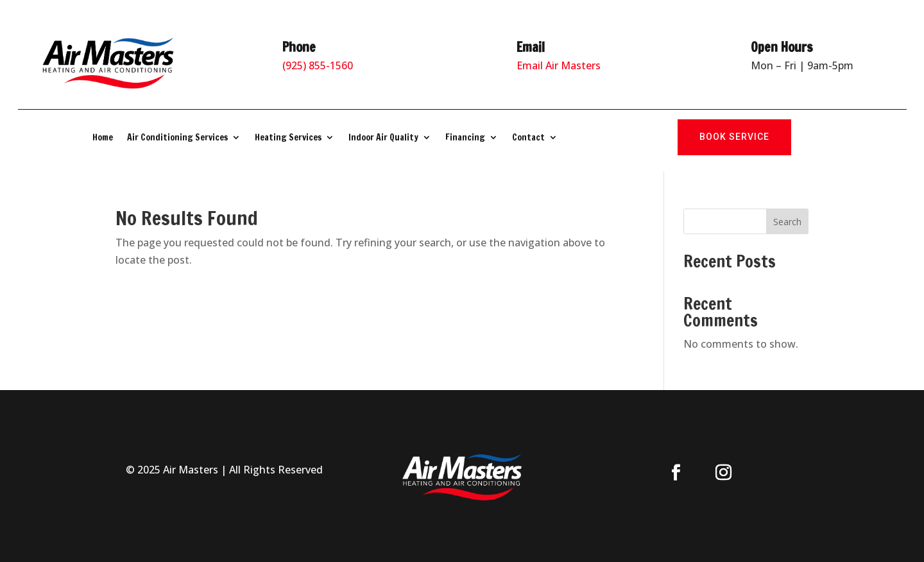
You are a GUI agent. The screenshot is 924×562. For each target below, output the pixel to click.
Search (787, 222)
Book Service (734, 137)
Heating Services (288, 138)
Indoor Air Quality (383, 138)
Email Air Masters (559, 65)
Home (102, 138)
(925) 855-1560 (317, 65)
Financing (465, 138)
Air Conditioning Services (177, 138)
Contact (528, 138)
